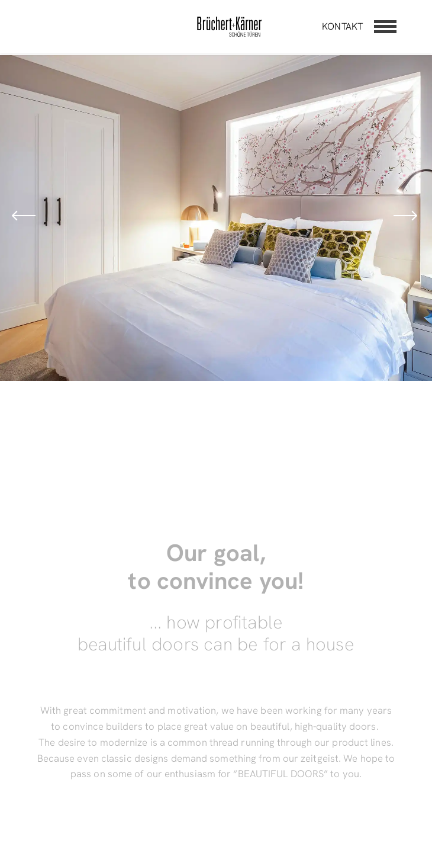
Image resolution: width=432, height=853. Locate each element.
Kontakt (342, 26)
